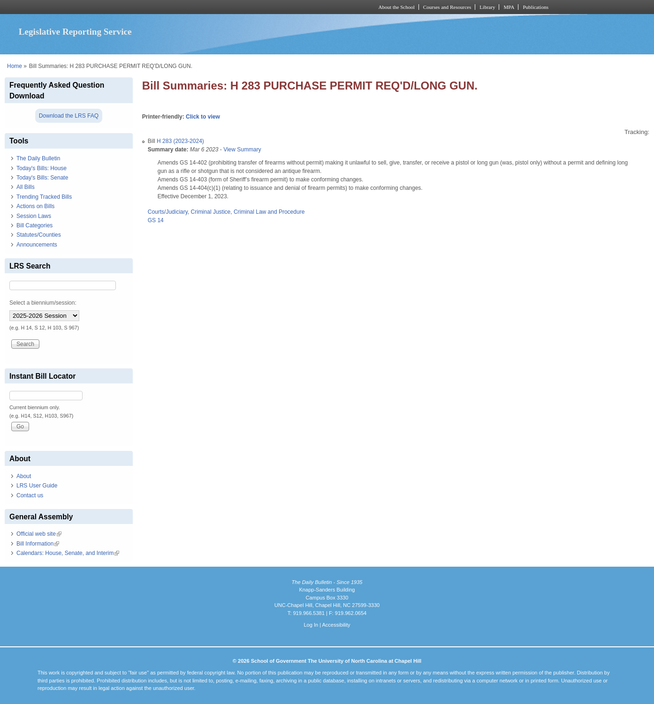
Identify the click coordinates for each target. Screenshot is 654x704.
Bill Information (37, 543)
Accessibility (336, 625)
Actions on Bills (35, 206)
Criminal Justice (211, 212)
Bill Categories (34, 225)
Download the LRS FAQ (69, 115)
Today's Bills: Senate (42, 177)
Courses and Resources (447, 7)
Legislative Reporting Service (75, 32)
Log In (311, 625)
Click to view (203, 116)
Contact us (29, 495)
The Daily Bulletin (38, 158)
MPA (508, 7)
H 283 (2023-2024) (180, 141)
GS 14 (156, 220)
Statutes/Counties (38, 235)
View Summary (242, 149)
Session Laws (33, 216)
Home (14, 66)
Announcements (36, 244)
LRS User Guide (36, 485)
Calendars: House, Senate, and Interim (67, 553)
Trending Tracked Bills (44, 197)
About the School (397, 7)
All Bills (25, 187)
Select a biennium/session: (42, 303)
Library (487, 7)
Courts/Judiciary (168, 212)
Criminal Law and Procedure (269, 212)
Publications (535, 7)
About (23, 476)
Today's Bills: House (41, 168)
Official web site (38, 534)
